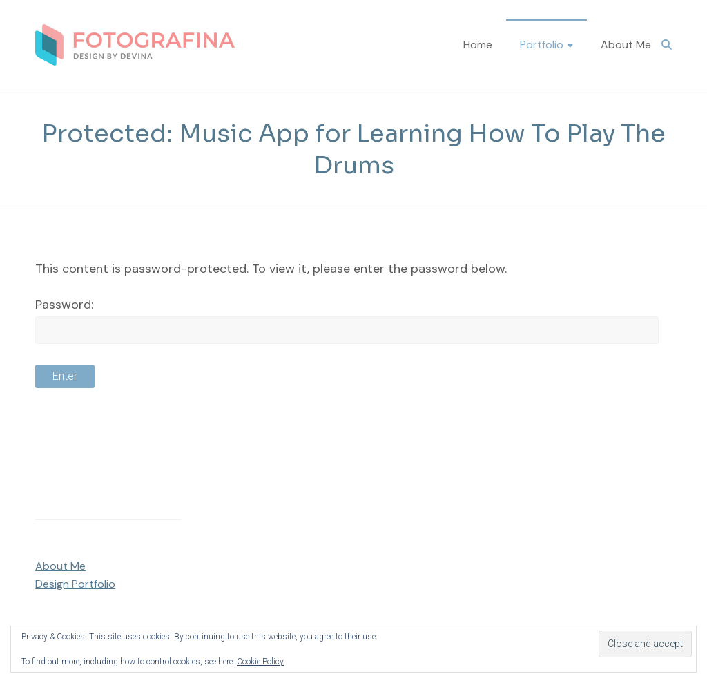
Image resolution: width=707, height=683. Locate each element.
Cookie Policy (260, 661)
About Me (626, 44)
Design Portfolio (75, 584)
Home (477, 44)
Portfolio (541, 44)
